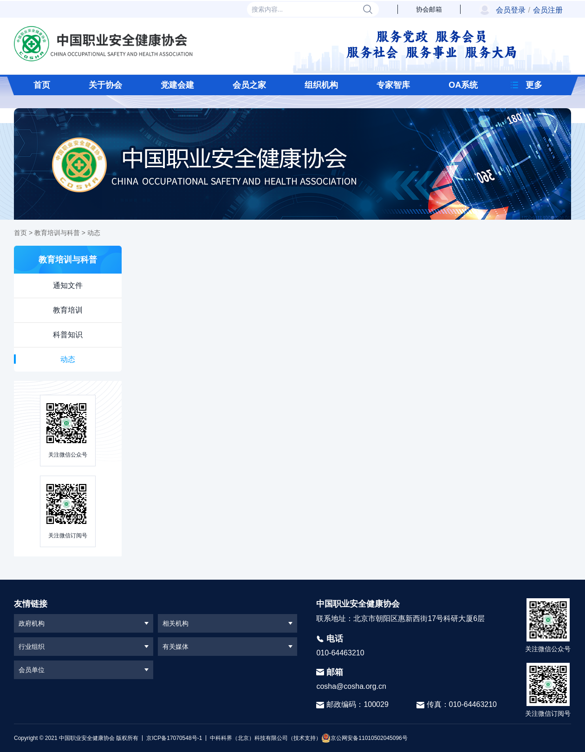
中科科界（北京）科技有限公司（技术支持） (263, 738)
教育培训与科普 (57, 232)
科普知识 (68, 335)
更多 (534, 85)
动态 (93, 232)
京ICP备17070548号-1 (174, 738)
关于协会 (105, 85)
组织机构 (321, 85)
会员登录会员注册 (529, 10)
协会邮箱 (429, 9)
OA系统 (463, 85)
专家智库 (393, 85)
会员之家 (249, 85)
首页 (41, 85)
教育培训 (68, 310)
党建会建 (177, 85)
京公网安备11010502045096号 (364, 738)
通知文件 (68, 285)
